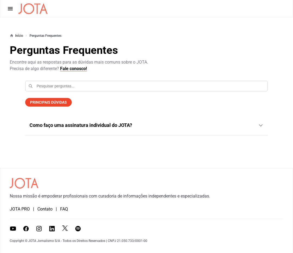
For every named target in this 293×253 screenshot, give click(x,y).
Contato (45, 209)
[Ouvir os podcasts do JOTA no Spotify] (78, 228)
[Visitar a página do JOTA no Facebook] (26, 228)
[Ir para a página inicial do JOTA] (24, 183)
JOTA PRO (20, 209)
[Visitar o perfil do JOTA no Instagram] (39, 228)
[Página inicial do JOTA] (33, 8)
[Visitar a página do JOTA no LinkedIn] (52, 228)
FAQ (64, 209)
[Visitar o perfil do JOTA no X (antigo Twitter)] (65, 228)
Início (19, 36)
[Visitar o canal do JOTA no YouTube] (13, 228)
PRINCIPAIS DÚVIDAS (48, 102)
